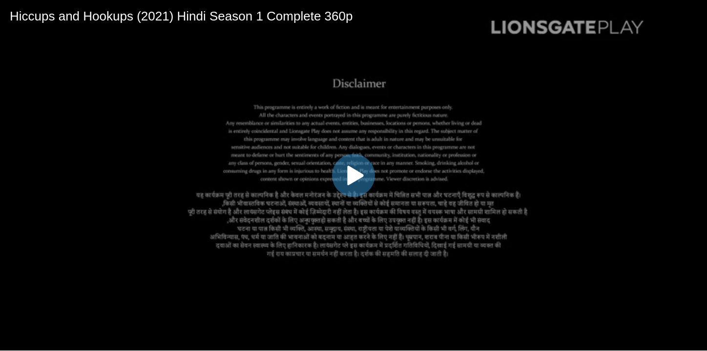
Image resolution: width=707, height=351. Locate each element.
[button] (353, 175)
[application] (353, 175)
